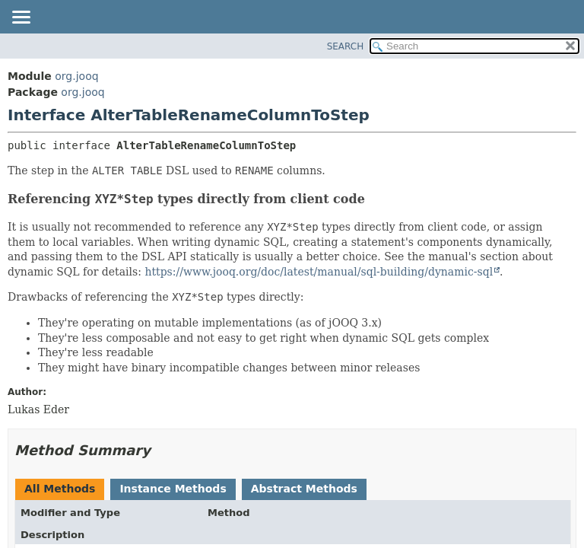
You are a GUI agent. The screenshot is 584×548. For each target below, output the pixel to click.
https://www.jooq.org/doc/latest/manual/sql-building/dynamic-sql (318, 272)
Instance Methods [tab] (172, 489)
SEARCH (345, 46)
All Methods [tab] (59, 489)
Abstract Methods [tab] (304, 489)
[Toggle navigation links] (20, 18)
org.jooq (76, 76)
